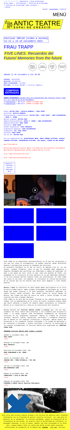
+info (6, 339)
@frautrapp (8, 148)
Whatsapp (9, 169)
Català (44, 9)
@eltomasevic (9, 150)
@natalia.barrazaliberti (46, 148)
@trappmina (60, 148)
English (63, 9)
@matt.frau (31, 148)
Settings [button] (61, 427)
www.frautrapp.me (10, 144)
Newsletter (24, 1)
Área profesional (37, 1)
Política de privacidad (38, 3)
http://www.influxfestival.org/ (16, 154)
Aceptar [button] (45, 427)
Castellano (54, 9)
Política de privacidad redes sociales (21, 5)
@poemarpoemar (20, 150)
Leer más (53, 427)
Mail (9, 171)
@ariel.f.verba (44, 150)
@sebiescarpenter (19, 148)
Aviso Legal (8, 3)
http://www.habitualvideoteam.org (17, 157)
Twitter (9, 167)
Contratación (21, 3)
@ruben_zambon (31, 150)
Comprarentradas (12, 91)
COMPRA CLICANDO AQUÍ (34, 102)
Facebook (9, 165)
